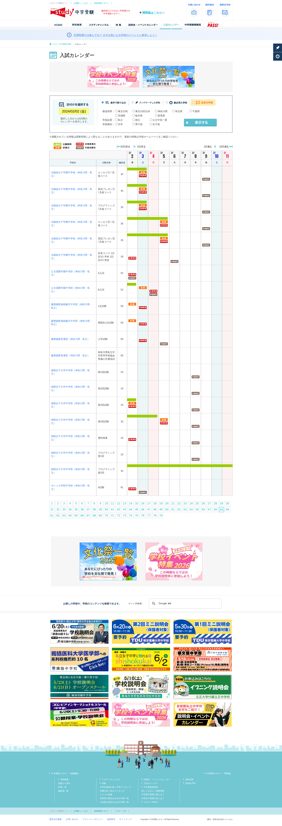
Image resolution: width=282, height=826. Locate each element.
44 (130, 509)
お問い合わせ (72, 819)
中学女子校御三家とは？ (153, 798)
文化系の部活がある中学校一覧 (114, 802)
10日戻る (125, 146)
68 (94, 515)
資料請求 (189, 779)
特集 (104, 783)
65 (76, 515)
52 (179, 509)
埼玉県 (178, 111)
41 (112, 509)
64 (70, 515)
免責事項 (111, 819)
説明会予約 (190, 783)
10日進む (224, 146)
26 (203, 503)
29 (221, 503)
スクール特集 (106, 794)
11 (112, 503)
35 (76, 509)
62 (58, 515)
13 (124, 503)
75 (136, 515)
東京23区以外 (142, 111)
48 (154, 509)
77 (148, 515)
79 (160, 515)
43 (124, 509)
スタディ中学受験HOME (61, 44)
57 (209, 509)
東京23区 (123, 111)
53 (185, 509)
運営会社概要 (55, 819)
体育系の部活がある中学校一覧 (114, 798)
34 (70, 509)
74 (130, 515)
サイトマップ (125, 819)
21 (173, 503)
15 (136, 503)
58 (215, 509)
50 (167, 509)
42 (118, 509)
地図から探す (64, 783)
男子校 (139, 124)
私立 (120, 120)
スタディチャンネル (111, 779)
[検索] (185, 604)
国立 (137, 120)
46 (142, 509)
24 (191, 503)
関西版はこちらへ (153, 12)
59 (221, 509)
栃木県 (139, 115)
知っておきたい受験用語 (153, 791)
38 (94, 509)
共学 (120, 124)
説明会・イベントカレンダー (157, 779)
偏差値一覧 (63, 791)
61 (51, 515)
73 (124, 515)
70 (106, 515)
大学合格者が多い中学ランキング (115, 787)
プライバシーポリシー (92, 819)
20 (167, 503)
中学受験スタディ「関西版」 (219, 773)
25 (197, 503)
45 (136, 509)
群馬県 (161, 115)
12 (118, 503)
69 (100, 515)
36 (82, 509)
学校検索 (64, 779)
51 (173, 509)
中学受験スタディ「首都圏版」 (65, 773)
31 (51, 509)
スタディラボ (120, 811)
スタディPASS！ (151, 802)
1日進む (208, 146)
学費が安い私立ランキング (112, 791)
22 (179, 503)
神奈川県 (162, 111)
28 (215, 503)
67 (88, 515)
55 (197, 509)
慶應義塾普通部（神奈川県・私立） (70, 339)
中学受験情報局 (151, 787)
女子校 (156, 124)
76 (142, 515)
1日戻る (141, 146)
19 (160, 503)
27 (209, 503)
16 (142, 503)
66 (82, 515)
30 (227, 503)
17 (148, 503)
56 (203, 509)
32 (58, 509)
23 (185, 503)
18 (154, 503)
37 (88, 509)
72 (118, 515)
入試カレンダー (151, 783)
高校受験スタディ (101, 3)
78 (154, 515)
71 (112, 515)
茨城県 (121, 115)
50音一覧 (62, 787)
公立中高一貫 (160, 120)
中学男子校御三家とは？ (153, 794)
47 (148, 509)
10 (106, 503)
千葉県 (196, 111)
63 (64, 515)
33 (64, 509)
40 (106, 509)
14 (130, 503)
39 (100, 509)
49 (160, 509)
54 (191, 509)
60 (227, 509)
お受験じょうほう (81, 3)
